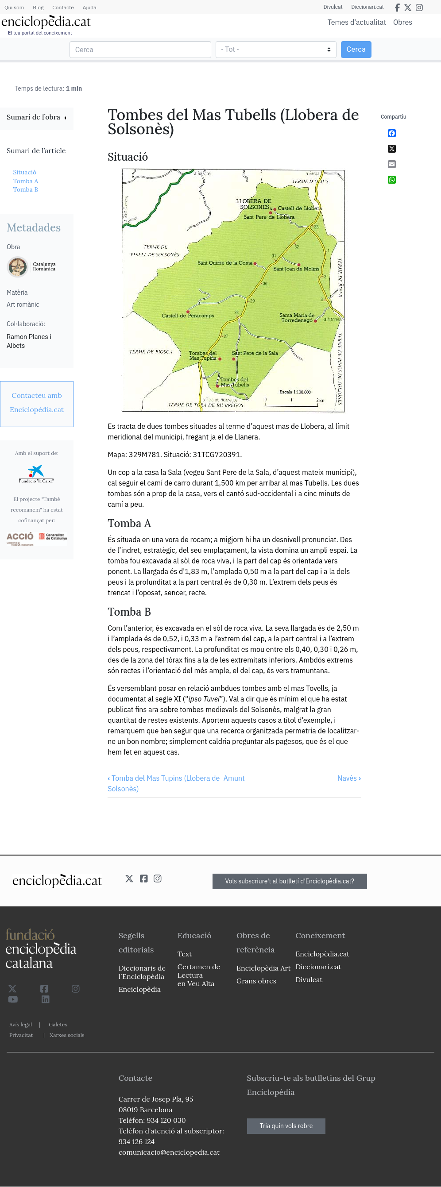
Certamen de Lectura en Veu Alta (199, 975)
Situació (24, 172)
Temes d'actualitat (357, 22)
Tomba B (25, 189)
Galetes (58, 1024)
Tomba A (25, 181)
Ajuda (90, 7)
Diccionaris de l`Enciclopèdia (142, 972)
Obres (402, 22)
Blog (38, 7)
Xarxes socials (67, 1035)
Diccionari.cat (368, 7)
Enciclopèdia (140, 989)
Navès (349, 778)
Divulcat (333, 7)
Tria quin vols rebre (286, 1126)
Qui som (14, 7)
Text (185, 953)
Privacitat (21, 1035)
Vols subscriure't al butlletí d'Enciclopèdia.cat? (290, 881)
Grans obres (256, 980)
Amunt (234, 778)
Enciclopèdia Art (263, 967)
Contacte (63, 7)
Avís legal (20, 1024)
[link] (37, 118)
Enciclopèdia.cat (322, 953)
